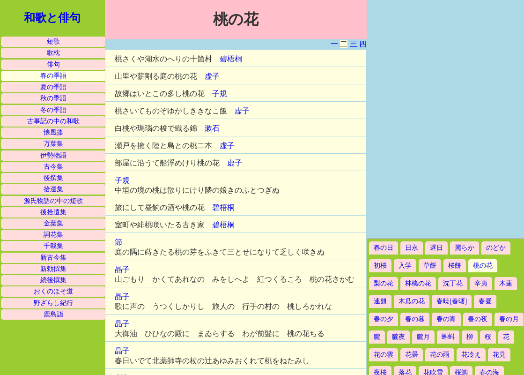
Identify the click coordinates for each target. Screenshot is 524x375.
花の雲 (383, 354)
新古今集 (53, 257)
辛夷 (480, 283)
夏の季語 (53, 86)
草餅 (429, 265)
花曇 (411, 354)
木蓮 (505, 283)
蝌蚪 (448, 336)
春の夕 (383, 318)
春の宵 (446, 318)
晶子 (122, 269)
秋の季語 (53, 98)
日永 (411, 247)
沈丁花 (453, 283)
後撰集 (53, 177)
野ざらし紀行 (53, 303)
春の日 (383, 247)
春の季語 (53, 75)
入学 (405, 265)
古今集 (53, 166)
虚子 (212, 76)
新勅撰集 (53, 268)
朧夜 (398, 336)
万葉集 (53, 143)
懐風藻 (53, 132)
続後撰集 (53, 280)
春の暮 (415, 318)
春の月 (509, 318)
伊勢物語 (53, 155)
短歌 (53, 41)
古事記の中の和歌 (53, 121)
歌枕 (53, 52)
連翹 (380, 301)
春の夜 (477, 318)
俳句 (53, 64)
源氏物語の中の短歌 (53, 200)
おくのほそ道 (53, 291)
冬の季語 (53, 109)
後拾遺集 (53, 212)
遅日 (436, 247)
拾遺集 (53, 189)
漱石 (212, 128)
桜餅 (454, 265)
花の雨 (440, 354)
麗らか (464, 247)
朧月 (423, 336)
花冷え (471, 354)
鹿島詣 (53, 314)
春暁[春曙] (451, 301)
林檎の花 (418, 283)
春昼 (485, 301)
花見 (499, 354)
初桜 (380, 265)
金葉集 (53, 223)
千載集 (53, 245)
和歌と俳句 (52, 18)
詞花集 (53, 234)
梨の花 (383, 283)
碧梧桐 (231, 59)
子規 (219, 94)
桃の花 (483, 265)
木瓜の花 (412, 301)
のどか (496, 247)
